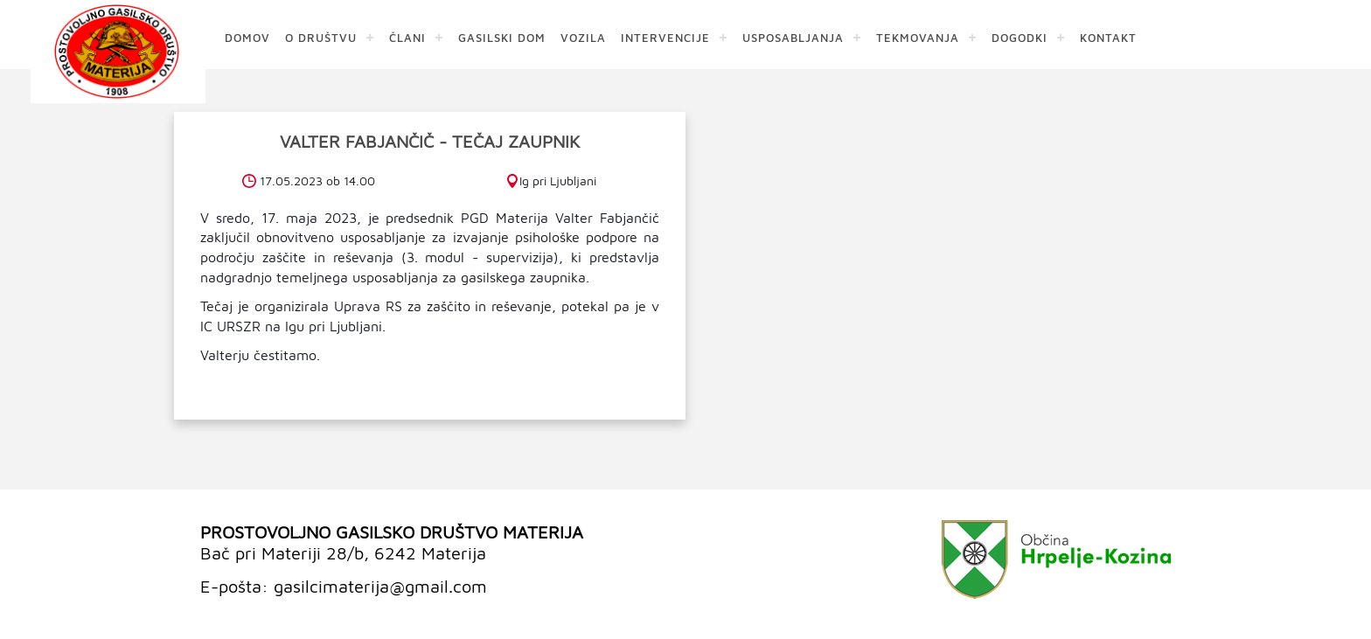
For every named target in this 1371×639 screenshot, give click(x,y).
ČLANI (407, 37)
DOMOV (247, 37)
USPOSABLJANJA (793, 37)
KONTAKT (1108, 37)
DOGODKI (1019, 37)
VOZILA (583, 37)
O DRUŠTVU (321, 37)
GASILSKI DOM (502, 37)
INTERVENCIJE (665, 37)
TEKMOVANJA (917, 37)
